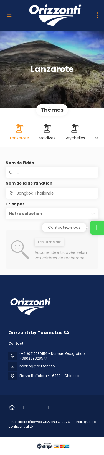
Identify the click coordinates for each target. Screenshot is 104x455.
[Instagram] (36, 407)
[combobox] (52, 193)
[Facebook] (24, 407)
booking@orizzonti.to (37, 366)
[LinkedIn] (49, 407)
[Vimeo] (61, 407)
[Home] (11, 407)
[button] (52, 213)
